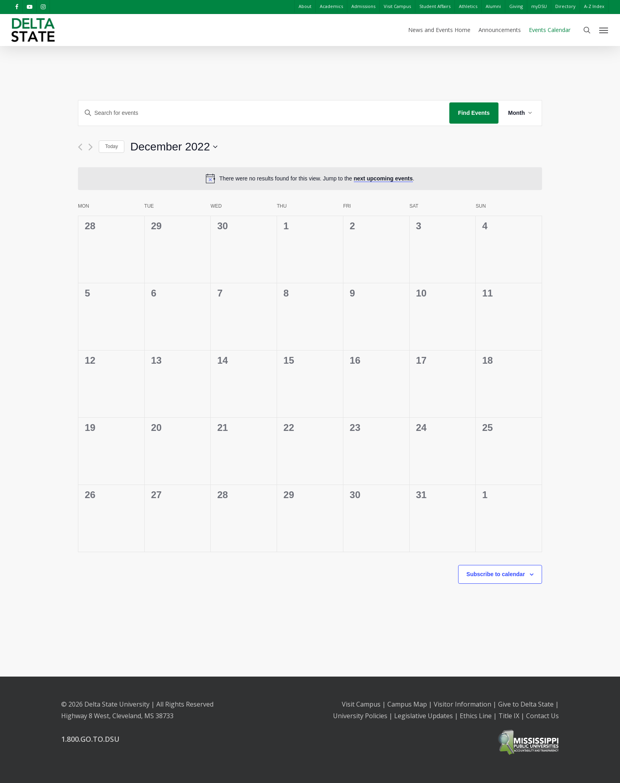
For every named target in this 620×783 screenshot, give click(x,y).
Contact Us (542, 715)
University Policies (360, 715)
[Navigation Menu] (604, 30)
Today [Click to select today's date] (111, 146)
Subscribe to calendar (495, 574)
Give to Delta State (526, 704)
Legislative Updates (423, 715)
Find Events (474, 113)
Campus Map (407, 704)
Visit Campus (361, 704)
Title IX (508, 715)
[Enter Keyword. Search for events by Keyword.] (263, 113)
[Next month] (90, 147)
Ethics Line (476, 715)
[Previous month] (80, 147)
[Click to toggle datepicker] (173, 147)
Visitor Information (462, 704)
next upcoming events (383, 178)
